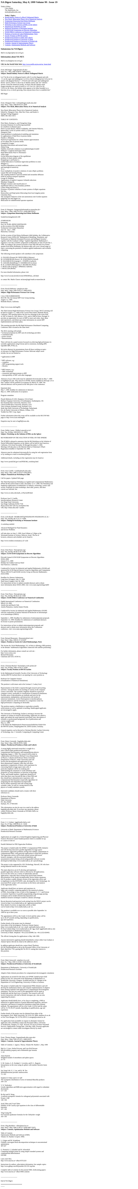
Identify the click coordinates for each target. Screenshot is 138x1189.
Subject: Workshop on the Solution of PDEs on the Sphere (21, 434)
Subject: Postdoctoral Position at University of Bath (19, 826)
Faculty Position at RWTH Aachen (16, 36)
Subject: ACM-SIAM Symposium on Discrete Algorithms (21, 553)
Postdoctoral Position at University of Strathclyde (21, 41)
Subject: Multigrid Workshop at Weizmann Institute (19, 520)
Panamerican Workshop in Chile (15, 26)
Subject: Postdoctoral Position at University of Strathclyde (21, 964)
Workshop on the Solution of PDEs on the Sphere (21, 25)
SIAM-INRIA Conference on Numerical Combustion (22, 32)
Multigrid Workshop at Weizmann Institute (19, 28)
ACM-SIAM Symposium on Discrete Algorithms (21, 30)
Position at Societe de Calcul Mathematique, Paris (21, 34)
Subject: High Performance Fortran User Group (17, 292)
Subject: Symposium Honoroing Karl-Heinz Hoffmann (20, 213)
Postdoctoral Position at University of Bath (19, 39)
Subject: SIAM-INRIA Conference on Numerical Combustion (22, 598)
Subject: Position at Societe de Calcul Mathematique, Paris (21, 642)
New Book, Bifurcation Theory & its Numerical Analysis (23, 19)
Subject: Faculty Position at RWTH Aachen (16, 669)
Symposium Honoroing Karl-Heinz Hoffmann (20, 21)
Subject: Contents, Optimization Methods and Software (20, 1129)
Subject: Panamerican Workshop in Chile (15, 474)
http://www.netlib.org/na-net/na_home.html (37, 64)
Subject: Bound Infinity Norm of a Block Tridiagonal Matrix (22, 73)
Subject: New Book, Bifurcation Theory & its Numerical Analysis (23, 106)
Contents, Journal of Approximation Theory (19, 43)
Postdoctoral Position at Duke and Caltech (19, 37)
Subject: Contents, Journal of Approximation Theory (19, 1041)
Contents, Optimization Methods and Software (20, 45)
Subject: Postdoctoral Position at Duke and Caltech (19, 745)
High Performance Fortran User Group (17, 23)
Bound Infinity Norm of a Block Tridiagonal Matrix (22, 17)
